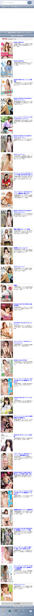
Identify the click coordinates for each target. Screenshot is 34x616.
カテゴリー (23, 612)
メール (31, 612)
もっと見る (17, 603)
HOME (3, 612)
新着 (9, 612)
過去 (15, 612)
